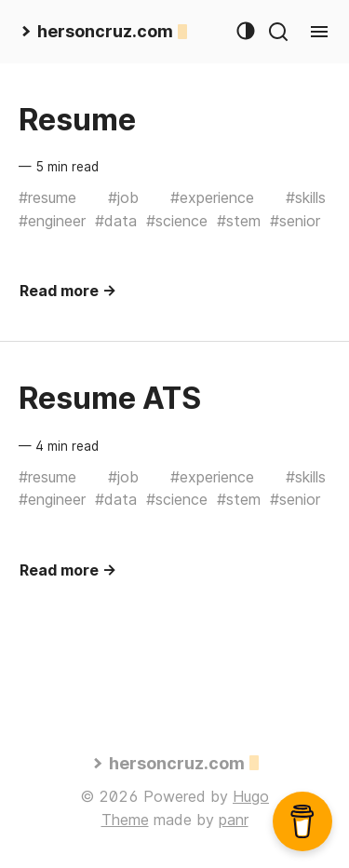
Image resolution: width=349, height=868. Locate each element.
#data (116, 220)
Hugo (251, 796)
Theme (125, 819)
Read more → (68, 290)
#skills (306, 197)
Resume (77, 120)
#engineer (52, 220)
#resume (47, 197)
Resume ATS (110, 398)
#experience (212, 197)
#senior (295, 220)
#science (177, 220)
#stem (239, 220)
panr (233, 819)
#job (123, 197)
